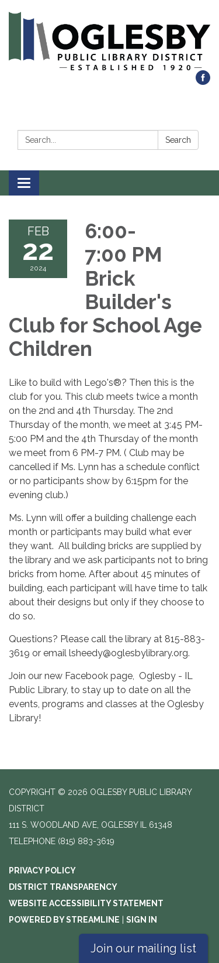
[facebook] (203, 81)
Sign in (141, 919)
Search (178, 140)
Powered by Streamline (64, 919)
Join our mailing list (143, 948)
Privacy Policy (42, 870)
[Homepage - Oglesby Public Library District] (109, 41)
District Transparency (63, 887)
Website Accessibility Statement (86, 903)
